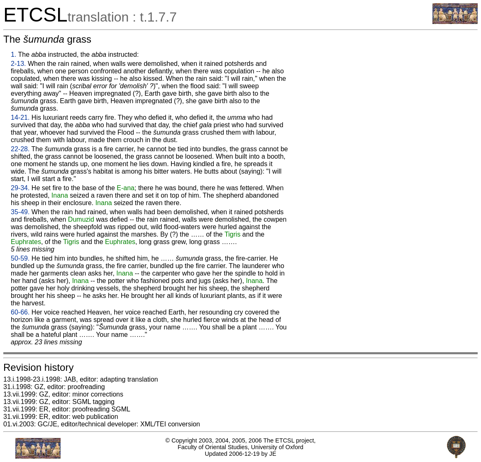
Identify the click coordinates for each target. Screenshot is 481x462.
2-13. (18, 63)
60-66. (20, 312)
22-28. (20, 148)
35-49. (20, 211)
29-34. (20, 187)
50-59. (20, 258)
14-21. (20, 117)
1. (13, 54)
